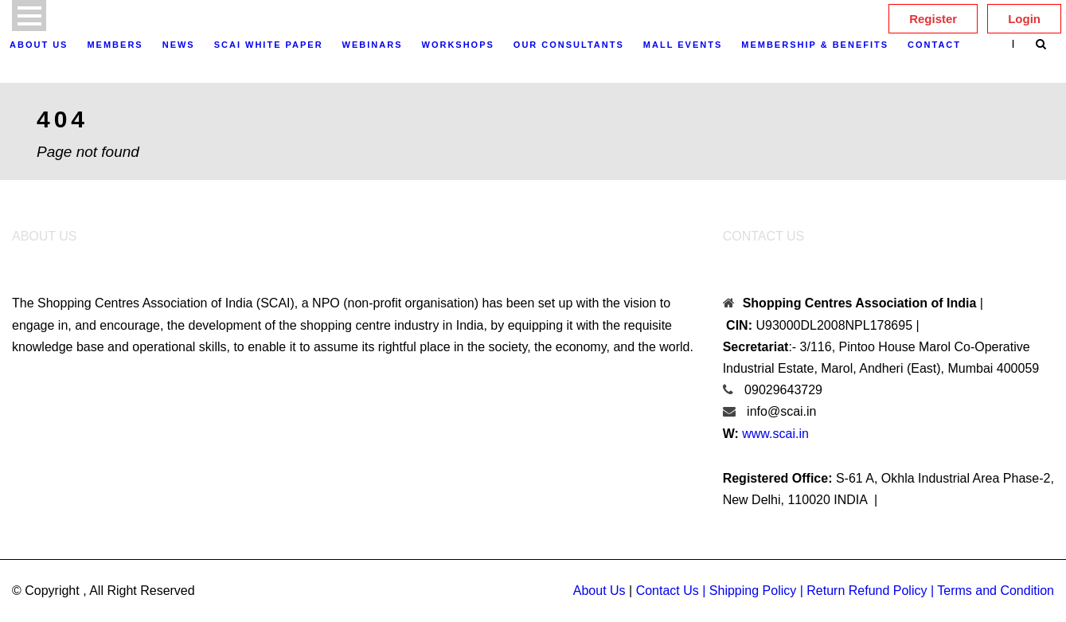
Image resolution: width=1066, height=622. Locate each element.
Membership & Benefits (814, 44)
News (178, 44)
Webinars (372, 44)
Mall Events (682, 44)
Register (933, 18)
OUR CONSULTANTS (568, 44)
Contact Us (667, 590)
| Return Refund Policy (863, 590)
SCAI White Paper (268, 44)
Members (115, 44)
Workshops (458, 44)
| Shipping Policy (749, 590)
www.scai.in (775, 433)
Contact (934, 44)
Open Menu (29, 15)
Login (1024, 18)
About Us (39, 44)
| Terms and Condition (992, 590)
